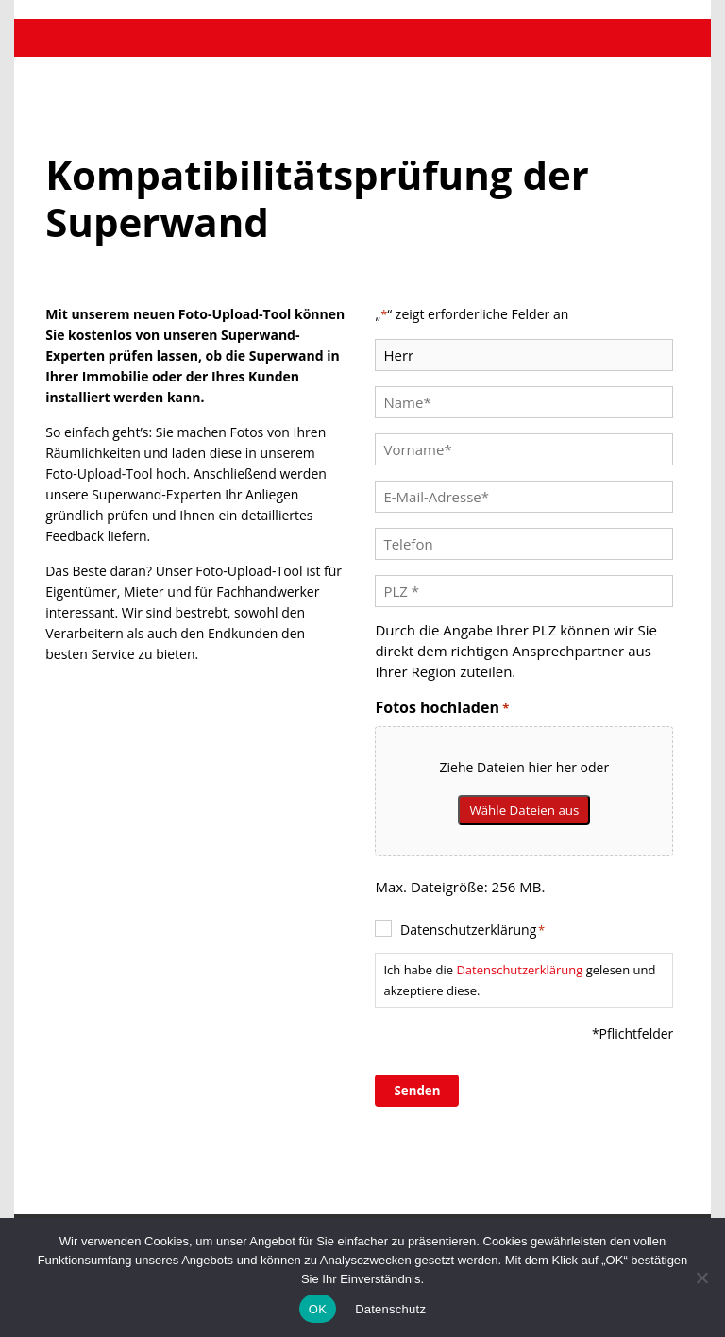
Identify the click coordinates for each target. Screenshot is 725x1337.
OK (318, 1309)
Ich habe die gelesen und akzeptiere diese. (519, 980)
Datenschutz (390, 1309)
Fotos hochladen (442, 708)
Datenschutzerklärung (472, 930)
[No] (701, 1277)
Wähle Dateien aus (524, 810)
